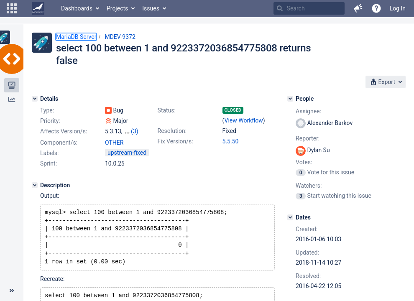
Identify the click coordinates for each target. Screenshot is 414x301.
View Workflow (244, 120)
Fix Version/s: (175, 141)
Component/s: (58, 142)
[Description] (35, 185)
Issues (150, 8)
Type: (47, 110)
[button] (11, 8)
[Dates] (290, 217)
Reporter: (307, 138)
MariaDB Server (76, 36)
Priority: (50, 120)
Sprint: (48, 163)
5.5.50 (230, 141)
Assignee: (308, 111)
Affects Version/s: (63, 131)
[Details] (35, 99)
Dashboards (76, 8)
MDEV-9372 (120, 36)
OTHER (114, 142)
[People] (290, 99)
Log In (398, 8)
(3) (134, 131)
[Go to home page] (38, 8)
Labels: (49, 153)
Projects (117, 8)
